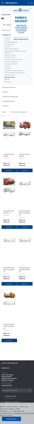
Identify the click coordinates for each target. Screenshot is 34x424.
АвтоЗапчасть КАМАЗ (9, 378)
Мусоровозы (8, 68)
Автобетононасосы (9, 37)
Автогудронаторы (9, 44)
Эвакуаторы (7, 81)
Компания (5, 368)
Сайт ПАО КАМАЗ (7, 375)
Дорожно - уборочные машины (13, 59)
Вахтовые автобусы (10, 57)
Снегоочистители (9, 75)
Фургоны (7, 79)
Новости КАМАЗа (7, 380)
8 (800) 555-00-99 (6, 385)
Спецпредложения (8, 101)
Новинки (5, 92)
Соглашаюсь (11, 419)
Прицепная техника (9, 87)
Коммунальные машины (11, 61)
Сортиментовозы (9, 77)
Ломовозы (7, 66)
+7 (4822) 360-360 (10, 396)
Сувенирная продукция (10, 96)
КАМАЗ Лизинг (6, 376)
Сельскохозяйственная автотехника (14, 73)
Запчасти (5, 106)
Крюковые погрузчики (10, 64)
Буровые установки (10, 55)
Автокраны (7, 46)
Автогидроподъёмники (11, 42)
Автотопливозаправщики (11, 49)
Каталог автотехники (9, 363)
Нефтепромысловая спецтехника (13, 70)
